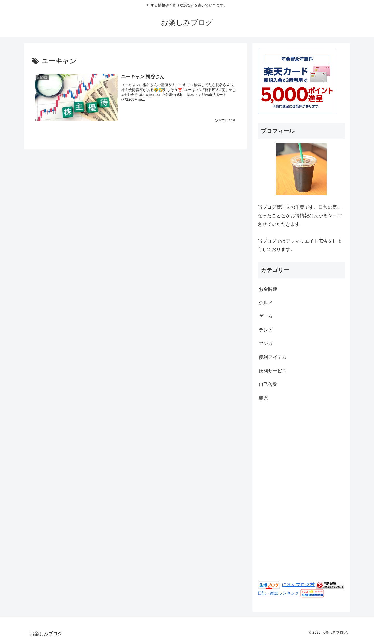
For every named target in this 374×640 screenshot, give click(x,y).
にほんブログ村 (298, 584)
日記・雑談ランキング (278, 593)
